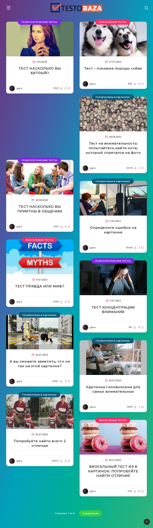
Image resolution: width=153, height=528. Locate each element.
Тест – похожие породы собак (113, 68)
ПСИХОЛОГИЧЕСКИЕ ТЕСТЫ (39, 22)
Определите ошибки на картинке (113, 230)
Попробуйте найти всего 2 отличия (40, 443)
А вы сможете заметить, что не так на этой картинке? (40, 363)
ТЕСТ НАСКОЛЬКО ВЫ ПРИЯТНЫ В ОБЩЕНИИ (39, 209)
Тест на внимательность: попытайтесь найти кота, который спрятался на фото (113, 148)
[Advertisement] (39, 126)
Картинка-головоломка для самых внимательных (113, 389)
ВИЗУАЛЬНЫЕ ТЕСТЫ (112, 22)
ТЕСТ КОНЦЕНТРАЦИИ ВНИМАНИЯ (113, 309)
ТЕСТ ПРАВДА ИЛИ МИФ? (39, 286)
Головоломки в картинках (113, 97)
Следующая (91, 513)
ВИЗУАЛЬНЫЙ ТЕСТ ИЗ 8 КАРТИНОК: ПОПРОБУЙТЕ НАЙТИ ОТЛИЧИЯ (113, 471)
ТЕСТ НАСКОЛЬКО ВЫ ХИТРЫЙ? (40, 70)
